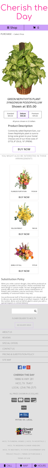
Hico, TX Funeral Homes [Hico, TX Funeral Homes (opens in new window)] (13, 441)
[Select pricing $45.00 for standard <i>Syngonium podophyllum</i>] (10, 114)
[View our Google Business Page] (24, 368)
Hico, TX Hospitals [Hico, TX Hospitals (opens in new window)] (35, 441)
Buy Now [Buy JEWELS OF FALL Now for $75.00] (24, 271)
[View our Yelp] (28, 368)
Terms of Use (24, 458)
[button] (24, 415)
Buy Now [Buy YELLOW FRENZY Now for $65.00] (24, 234)
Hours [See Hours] (40, 465)
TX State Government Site (33, 450)
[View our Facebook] (20, 368)
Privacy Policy (13, 454)
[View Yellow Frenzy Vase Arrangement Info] (24, 214)
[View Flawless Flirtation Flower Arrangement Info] (24, 177)
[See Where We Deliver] (24, 325)
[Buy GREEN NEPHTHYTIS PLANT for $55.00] (24, 149)
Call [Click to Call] (8, 465)
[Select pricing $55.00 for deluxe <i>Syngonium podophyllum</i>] (23, 114)
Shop (12, 28)
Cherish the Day (24, 12)
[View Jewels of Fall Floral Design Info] (24, 251)
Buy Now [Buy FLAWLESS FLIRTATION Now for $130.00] (24, 197)
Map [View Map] (24, 465)
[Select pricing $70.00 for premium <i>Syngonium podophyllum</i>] (35, 114)
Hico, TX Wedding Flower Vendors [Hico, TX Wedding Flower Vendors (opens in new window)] (24, 445)
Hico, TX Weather (11, 450)
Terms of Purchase (31, 454)
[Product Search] (25, 311)
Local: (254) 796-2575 (24, 387)
